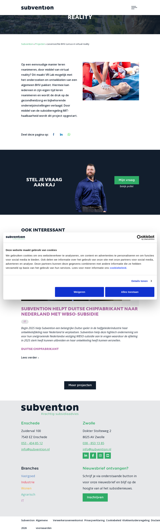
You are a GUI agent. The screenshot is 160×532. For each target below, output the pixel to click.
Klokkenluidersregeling (136, 520)
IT (22, 501)
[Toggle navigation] (134, 7)
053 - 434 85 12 (32, 443)
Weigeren (79, 291)
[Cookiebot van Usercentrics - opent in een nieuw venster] (139, 237)
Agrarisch (28, 495)
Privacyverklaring (94, 520)
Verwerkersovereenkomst (68, 520)
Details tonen (139, 281)
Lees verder (30, 358)
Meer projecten (80, 385)
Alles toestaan (129, 291)
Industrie (27, 482)
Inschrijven (95, 497)
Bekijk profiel (126, 186)
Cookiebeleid (113, 520)
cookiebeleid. (118, 267)
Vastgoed (28, 476)
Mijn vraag (127, 180)
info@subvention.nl (35, 449)
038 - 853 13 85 (93, 443)
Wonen (26, 488)
